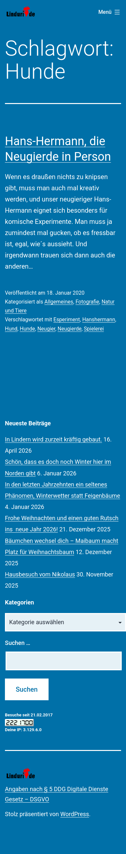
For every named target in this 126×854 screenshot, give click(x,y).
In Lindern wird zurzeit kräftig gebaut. (53, 439)
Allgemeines (58, 302)
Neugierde (70, 329)
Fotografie (87, 302)
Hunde (27, 329)
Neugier (46, 329)
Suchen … (17, 642)
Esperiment (66, 319)
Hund (11, 329)
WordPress (74, 814)
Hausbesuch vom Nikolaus (40, 574)
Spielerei (94, 329)
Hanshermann (98, 319)
